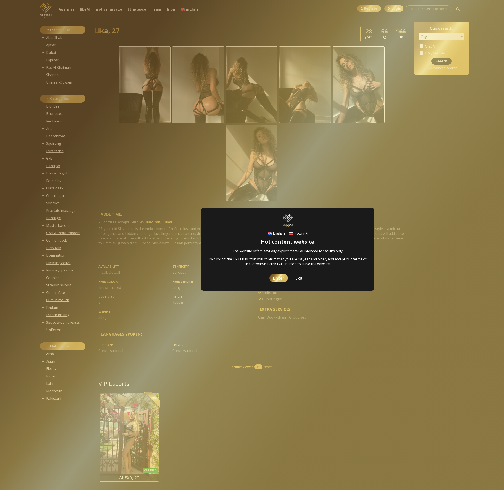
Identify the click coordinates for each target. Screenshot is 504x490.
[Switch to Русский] (298, 233)
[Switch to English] (276, 233)
